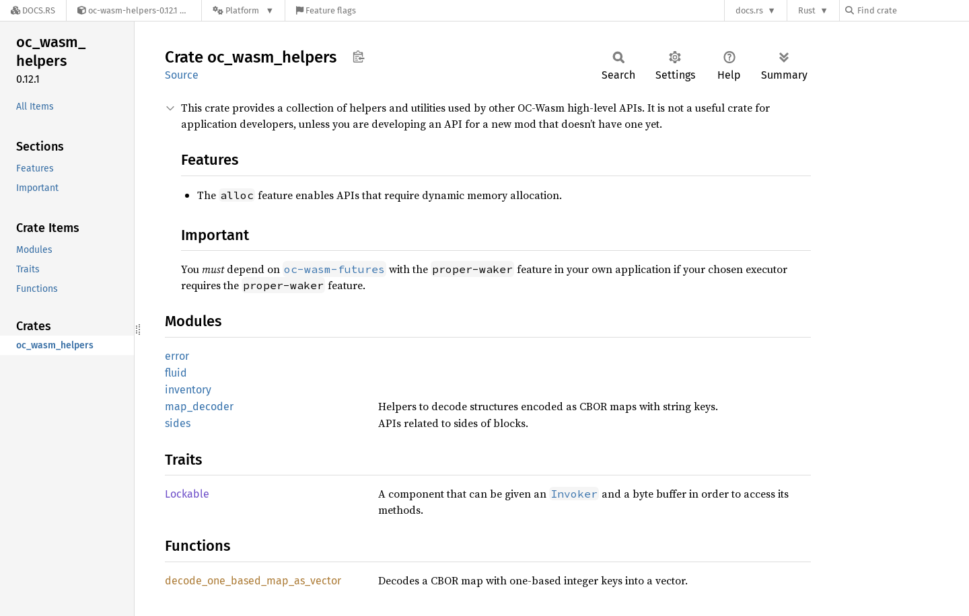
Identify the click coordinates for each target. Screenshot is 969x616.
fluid (176, 373)
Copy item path (358, 56)
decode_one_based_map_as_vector (253, 580)
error (177, 356)
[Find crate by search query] (912, 10)
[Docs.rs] (33, 10)
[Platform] (243, 10)
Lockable (187, 494)
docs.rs (749, 10)
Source (182, 75)
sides (177, 423)
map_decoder (199, 406)
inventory (188, 389)
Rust (807, 10)
